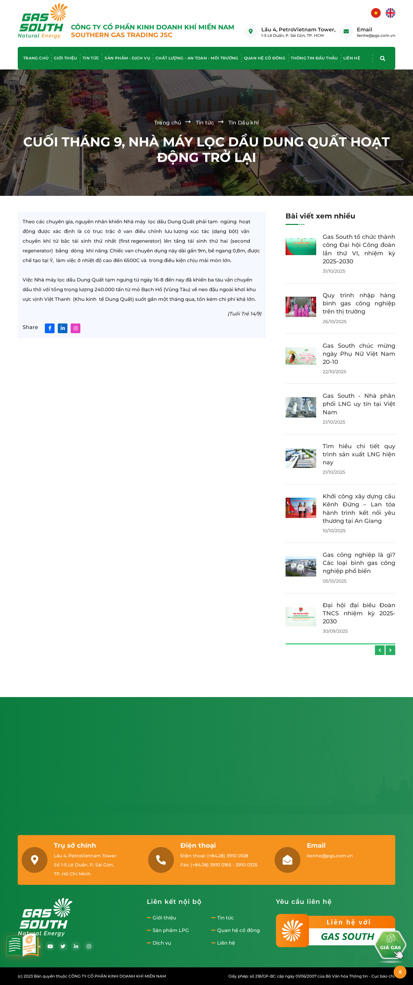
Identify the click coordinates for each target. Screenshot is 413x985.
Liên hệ (351, 58)
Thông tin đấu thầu (314, 58)
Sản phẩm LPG (168, 930)
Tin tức (91, 58)
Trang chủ (35, 58)
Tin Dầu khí (243, 123)
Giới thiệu (65, 58)
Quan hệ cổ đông (264, 58)
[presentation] (380, 650)
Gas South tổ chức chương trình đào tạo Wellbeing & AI (359, 545)
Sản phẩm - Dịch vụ (127, 58)
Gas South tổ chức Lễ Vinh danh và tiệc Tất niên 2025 (359, 397)
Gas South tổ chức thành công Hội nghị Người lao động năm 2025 (359, 448)
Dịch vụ (159, 943)
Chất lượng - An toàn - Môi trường (197, 58)
